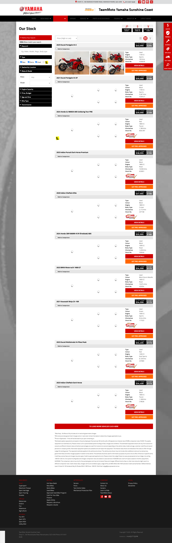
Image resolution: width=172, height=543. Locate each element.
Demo (31, 62)
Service (84, 18)
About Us (131, 18)
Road (20, 483)
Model (22, 83)
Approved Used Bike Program (56, 493)
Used (38, 62)
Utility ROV (22, 524)
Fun (20, 506)
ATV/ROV (22, 514)
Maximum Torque (25, 488)
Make (22, 77)
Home (34, 18)
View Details (139, 65)
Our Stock (60, 18)
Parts (75, 485)
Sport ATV (22, 519)
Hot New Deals (52, 483)
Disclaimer (131, 485)
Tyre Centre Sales (79, 488)
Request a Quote (52, 505)
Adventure (22, 508)
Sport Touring (23, 493)
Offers (73, 18)
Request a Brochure (53, 502)
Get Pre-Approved (139, 70)
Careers (103, 488)
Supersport (23, 485)
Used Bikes (50, 490)
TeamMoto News (106, 493)
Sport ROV (22, 521)
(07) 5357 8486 (130, 2)
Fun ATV (21, 517)
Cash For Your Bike (53, 495)
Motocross (22, 501)
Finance (118, 18)
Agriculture (23, 511)
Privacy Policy (132, 483)
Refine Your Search (27, 37)
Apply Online (51, 500)
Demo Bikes (51, 488)
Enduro (21, 503)
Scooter (21, 495)
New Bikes (45, 18)
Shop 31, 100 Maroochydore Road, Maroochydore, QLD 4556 (98, 2)
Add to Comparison (64, 49)
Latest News (146, 18)
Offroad (21, 499)
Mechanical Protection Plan (83, 490)
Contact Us (104, 483)
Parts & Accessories (101, 18)
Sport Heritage (24, 490)
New (22, 62)
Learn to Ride (104, 490)
